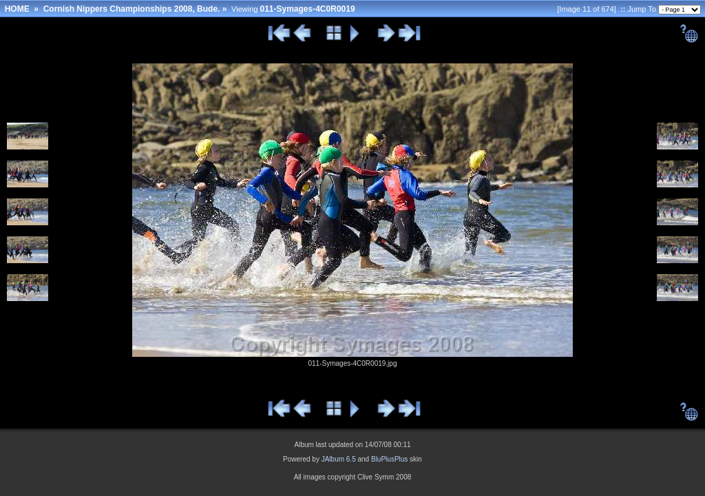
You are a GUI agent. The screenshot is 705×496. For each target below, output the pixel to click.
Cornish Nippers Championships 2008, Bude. (131, 9)
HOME (17, 9)
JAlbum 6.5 (339, 459)
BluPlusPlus (389, 459)
